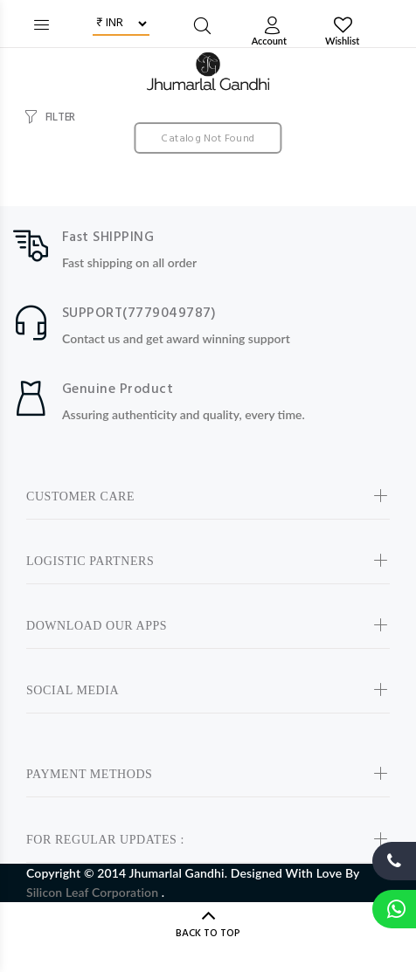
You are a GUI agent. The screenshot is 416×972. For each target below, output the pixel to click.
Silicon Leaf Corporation (94, 892)
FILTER (60, 117)
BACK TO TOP (208, 933)
